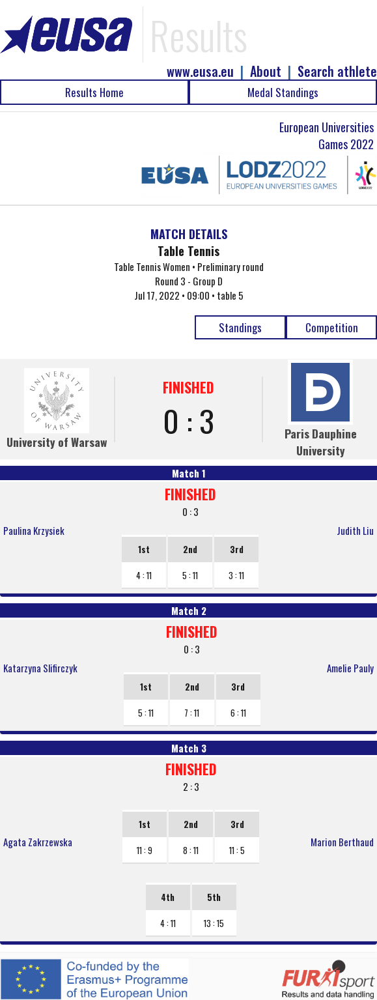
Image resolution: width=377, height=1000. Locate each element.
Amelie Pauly (350, 668)
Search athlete (337, 71)
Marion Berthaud (342, 842)
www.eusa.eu (200, 71)
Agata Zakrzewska (37, 842)
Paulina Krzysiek (33, 530)
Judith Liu (355, 530)
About (265, 71)
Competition (331, 327)
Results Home (94, 92)
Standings (240, 327)
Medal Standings (282, 92)
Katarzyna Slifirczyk (40, 668)
